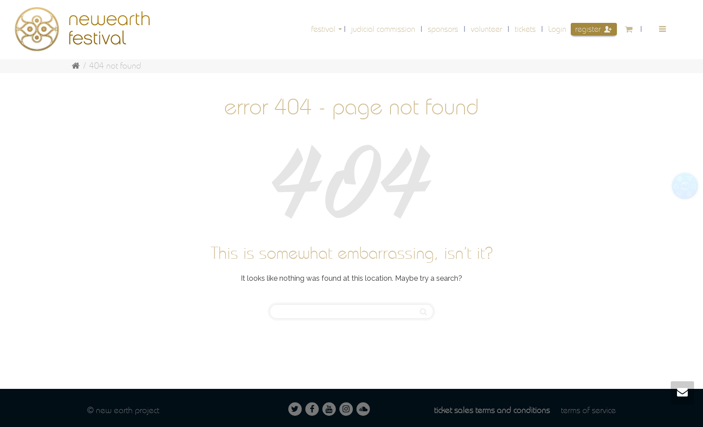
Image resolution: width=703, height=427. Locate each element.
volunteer (486, 29)
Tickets (525, 29)
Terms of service (588, 410)
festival (324, 29)
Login (557, 29)
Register (593, 29)
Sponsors (443, 29)
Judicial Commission (383, 29)
